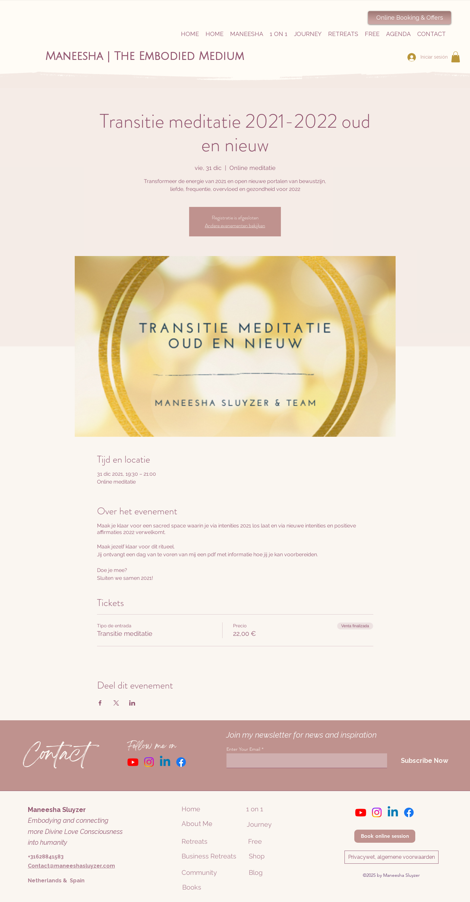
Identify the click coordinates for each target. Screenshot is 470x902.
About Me (197, 824)
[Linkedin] (165, 762)
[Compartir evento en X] (116, 703)
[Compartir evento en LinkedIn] (132, 703)
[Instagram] (149, 762)
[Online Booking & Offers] (409, 17)
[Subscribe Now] (424, 760)
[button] (455, 56)
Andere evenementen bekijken (235, 225)
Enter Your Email (243, 749)
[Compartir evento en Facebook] (100, 703)
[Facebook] (181, 762)
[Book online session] (384, 836)
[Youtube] (133, 762)
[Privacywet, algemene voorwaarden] (391, 857)
